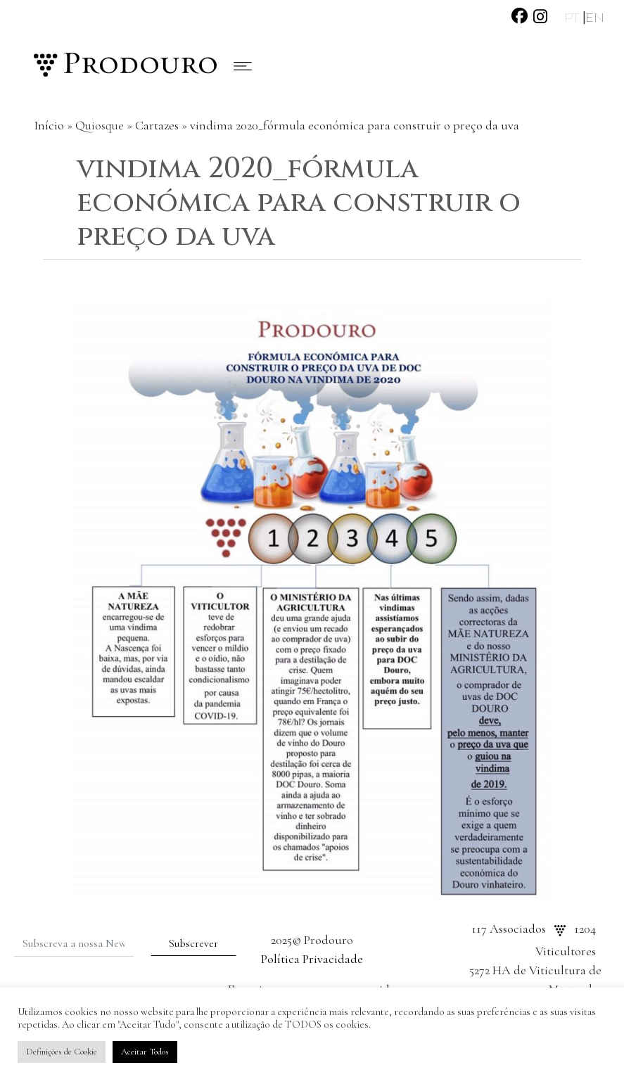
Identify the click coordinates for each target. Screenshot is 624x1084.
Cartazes (157, 125)
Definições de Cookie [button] (61, 1051)
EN (594, 17)
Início (49, 125)
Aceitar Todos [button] (145, 1051)
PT (573, 17)
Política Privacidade (312, 959)
